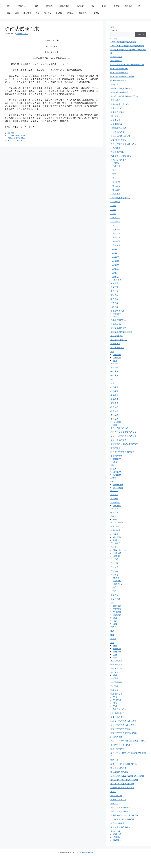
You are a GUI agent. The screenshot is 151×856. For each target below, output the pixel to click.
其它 (112, 383)
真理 (113, 209)
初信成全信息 (116, 323)
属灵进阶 (114, 498)
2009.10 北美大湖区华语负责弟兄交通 (127, 45)
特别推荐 (117, 608)
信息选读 (115, 166)
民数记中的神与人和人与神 (122, 787)
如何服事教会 (116, 124)
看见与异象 (115, 599)
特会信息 (114, 299)
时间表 (116, 540)
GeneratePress (87, 852)
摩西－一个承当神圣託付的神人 (124, 763)
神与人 (113, 638)
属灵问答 (115, 181)
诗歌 (17, 13)
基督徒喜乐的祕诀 (118, 327)
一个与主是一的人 (118, 709)
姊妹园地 (117, 458)
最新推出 (117, 556)
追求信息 (114, 307)
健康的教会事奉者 (118, 80)
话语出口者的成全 (118, 160)
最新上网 (114, 563)
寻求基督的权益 (117, 132)
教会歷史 (115, 185)
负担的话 (115, 241)
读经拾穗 (115, 237)
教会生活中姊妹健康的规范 (122, 452)
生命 (113, 205)
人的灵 (113, 626)
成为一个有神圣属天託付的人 (123, 144)
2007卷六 (114, 269)
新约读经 (114, 678)
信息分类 (83, 5)
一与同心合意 (116, 56)
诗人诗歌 (115, 229)
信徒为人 (114, 371)
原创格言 (114, 508)
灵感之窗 (115, 245)
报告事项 (117, 422)
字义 (113, 177)
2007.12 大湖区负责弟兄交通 (123, 41)
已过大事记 (115, 543)
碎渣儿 (113, 791)
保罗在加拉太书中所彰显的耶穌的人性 (127, 64)
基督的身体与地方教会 (120, 104)
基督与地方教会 (117, 108)
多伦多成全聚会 (117, 112)
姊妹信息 (114, 283)
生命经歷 (114, 395)
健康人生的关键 (117, 717)
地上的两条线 (116, 737)
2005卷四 (114, 261)
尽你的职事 (115, 148)
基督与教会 (115, 526)
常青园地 (117, 471)
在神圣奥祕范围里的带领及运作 (124, 96)
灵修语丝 (114, 516)
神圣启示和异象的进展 (120, 811)
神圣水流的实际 (117, 152)
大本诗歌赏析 (116, 660)
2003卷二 (114, 253)
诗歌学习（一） (117, 668)
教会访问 (117, 537)
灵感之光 (114, 595)
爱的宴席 (117, 605)
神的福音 (114, 803)
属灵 (115, 461)
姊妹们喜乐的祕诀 (118, 440)
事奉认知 (114, 363)
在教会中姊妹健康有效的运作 (123, 432)
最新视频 (114, 571)
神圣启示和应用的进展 (120, 807)
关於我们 (117, 837)
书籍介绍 (117, 553)
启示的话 (114, 587)
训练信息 (114, 303)
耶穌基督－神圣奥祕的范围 (122, 819)
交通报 (96, 13)
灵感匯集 (117, 840)
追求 (115, 697)
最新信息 (114, 567)
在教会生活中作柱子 (119, 92)
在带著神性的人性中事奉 (121, 88)
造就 (37, 13)
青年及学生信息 (117, 311)
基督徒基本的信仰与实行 (121, 331)
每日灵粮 (114, 512)
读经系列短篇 (116, 694)
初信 (113, 169)
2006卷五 (114, 265)
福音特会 (47, 13)
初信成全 (117, 354)
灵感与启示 (25, 5)
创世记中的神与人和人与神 (122, 725)
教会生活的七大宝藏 (119, 771)
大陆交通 (114, 116)
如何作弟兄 (115, 120)
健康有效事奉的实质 (119, 72)
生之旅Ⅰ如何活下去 (118, 339)
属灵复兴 (114, 494)
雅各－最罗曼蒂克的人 (120, 827)
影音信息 (128, 6)
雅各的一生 (115, 831)
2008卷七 (114, 273)
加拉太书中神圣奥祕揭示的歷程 (124, 733)
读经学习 (114, 690)
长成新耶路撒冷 (117, 823)
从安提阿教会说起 (118, 140)
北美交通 (114, 84)
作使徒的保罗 (116, 60)
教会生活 (114, 387)
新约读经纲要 (116, 682)
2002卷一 (114, 249)
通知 (115, 703)
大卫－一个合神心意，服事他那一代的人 (128, 741)
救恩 (112, 630)
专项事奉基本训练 (118, 128)
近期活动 (114, 547)
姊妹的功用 (115, 448)
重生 (112, 351)
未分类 (116, 578)
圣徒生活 (115, 221)
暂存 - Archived (120, 550)
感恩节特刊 (118, 484)
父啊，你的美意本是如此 (16, 138)
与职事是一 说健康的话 (120, 156)
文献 (112, 464)
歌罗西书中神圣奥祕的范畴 (122, 783)
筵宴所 (113, 468)
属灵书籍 (116, 6)
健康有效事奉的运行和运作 (122, 76)
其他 (112, 379)
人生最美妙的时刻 (118, 319)
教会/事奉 (27, 13)
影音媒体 (117, 474)
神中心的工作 (116, 795)
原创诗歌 (117, 357)
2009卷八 (114, 277)
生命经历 (114, 399)
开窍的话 (114, 591)
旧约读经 (114, 686)
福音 (11, 5)
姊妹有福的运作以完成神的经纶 (124, 444)
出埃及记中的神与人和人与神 (123, 721)
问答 (106, 5)
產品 (115, 617)
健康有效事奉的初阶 (119, 68)
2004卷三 (114, 257)
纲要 (115, 645)
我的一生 (114, 759)
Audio (113, 477)
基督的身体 (115, 530)
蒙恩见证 (70, 13)
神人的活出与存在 (118, 799)
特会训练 (117, 611)
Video (113, 481)
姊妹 (9, 13)
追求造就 (117, 700)
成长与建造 (67, 5)
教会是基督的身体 (118, 767)
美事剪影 (115, 217)
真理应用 (114, 403)
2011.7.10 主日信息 (14, 140)
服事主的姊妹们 (117, 456)
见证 (113, 225)
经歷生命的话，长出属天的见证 (124, 815)
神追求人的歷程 (117, 347)
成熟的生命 (115, 502)
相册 (115, 620)
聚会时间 (117, 648)
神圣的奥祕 (115, 343)
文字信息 (114, 295)
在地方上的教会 (117, 522)
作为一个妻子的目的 (119, 428)
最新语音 (114, 575)
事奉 (115, 38)
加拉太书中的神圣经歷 (120, 729)
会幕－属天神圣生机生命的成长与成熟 (127, 775)
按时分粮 (52, 5)
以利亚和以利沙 (117, 713)
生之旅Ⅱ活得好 (116, 335)
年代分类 (114, 291)
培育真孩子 (115, 100)
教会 (95, 5)
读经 (39, 5)
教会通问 (115, 189)
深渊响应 (115, 201)
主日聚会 (59, 13)
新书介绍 (114, 559)
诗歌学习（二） (117, 672)
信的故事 (85, 12)
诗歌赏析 (115, 233)
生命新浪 (117, 614)
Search (113, 30)
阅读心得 (117, 834)
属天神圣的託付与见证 (120, 136)
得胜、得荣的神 (117, 748)
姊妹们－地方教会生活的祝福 (123, 436)
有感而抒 (115, 193)
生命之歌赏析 (116, 664)
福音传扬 (114, 407)
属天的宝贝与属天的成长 (121, 744)
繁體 (112, 27)
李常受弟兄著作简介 (120, 197)
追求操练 (114, 415)
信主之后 (114, 490)
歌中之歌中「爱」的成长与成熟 (124, 779)
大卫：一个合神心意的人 (16, 135)
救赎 (112, 634)
